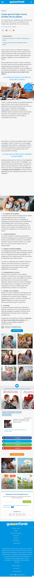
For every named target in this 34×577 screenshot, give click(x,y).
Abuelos (4, 412)
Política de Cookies (7, 507)
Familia (3, 11)
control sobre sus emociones (10, 66)
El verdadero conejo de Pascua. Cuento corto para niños (24, 487)
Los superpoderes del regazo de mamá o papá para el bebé (8, 362)
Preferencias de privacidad (14, 505)
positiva (3, 57)
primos (3, 278)
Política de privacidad (16, 533)
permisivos (23, 145)
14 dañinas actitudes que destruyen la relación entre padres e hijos (25, 361)
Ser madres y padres (15, 322)
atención (11, 238)
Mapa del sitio (16, 543)
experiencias (5, 171)
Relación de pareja (11, 412)
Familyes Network (16, 565)
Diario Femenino (17, 571)
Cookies (16, 530)
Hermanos (19, 412)
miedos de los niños (10, 250)
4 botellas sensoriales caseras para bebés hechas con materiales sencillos (8, 486)
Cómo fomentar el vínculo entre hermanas (24, 345)
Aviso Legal (16, 535)
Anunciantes (16, 540)
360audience (21, 574)
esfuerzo (28, 282)
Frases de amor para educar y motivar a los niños (17, 388)
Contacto (16, 538)
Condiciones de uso (24, 505)
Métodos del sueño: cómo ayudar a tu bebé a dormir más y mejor (9, 471)
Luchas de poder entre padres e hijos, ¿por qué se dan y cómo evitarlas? (24, 377)
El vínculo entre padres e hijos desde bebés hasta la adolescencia (8, 377)
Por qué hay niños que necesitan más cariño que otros (7, 345)
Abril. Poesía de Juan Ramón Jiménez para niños (24, 471)
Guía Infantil (16, 568)
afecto (18, 311)
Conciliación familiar (6, 414)
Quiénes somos (16, 528)
